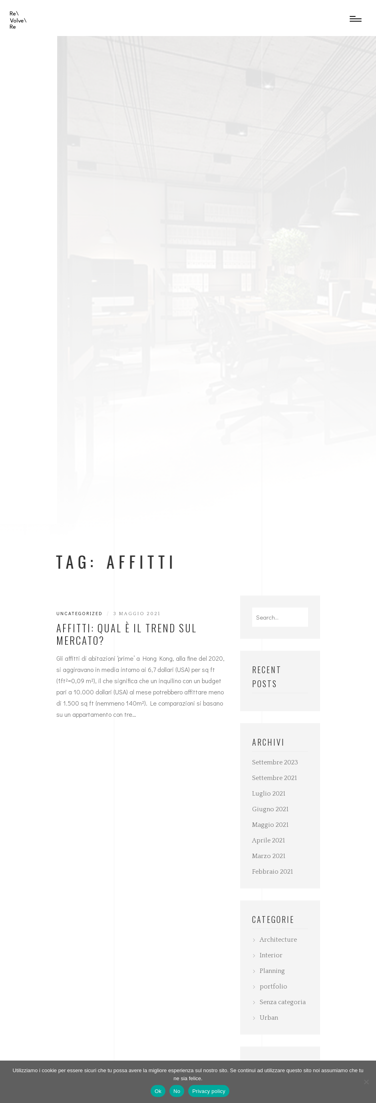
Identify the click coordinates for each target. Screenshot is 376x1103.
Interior (271, 955)
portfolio (273, 986)
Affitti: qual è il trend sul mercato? (126, 634)
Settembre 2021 (274, 778)
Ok (158, 1091)
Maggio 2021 (270, 824)
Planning (272, 971)
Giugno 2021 (270, 809)
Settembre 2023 (275, 762)
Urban (269, 1017)
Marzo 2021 (268, 856)
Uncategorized (79, 613)
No (176, 1091)
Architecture (278, 939)
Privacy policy (208, 1091)
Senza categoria (283, 1002)
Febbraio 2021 (272, 871)
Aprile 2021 (268, 840)
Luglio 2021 (268, 793)
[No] (366, 1082)
